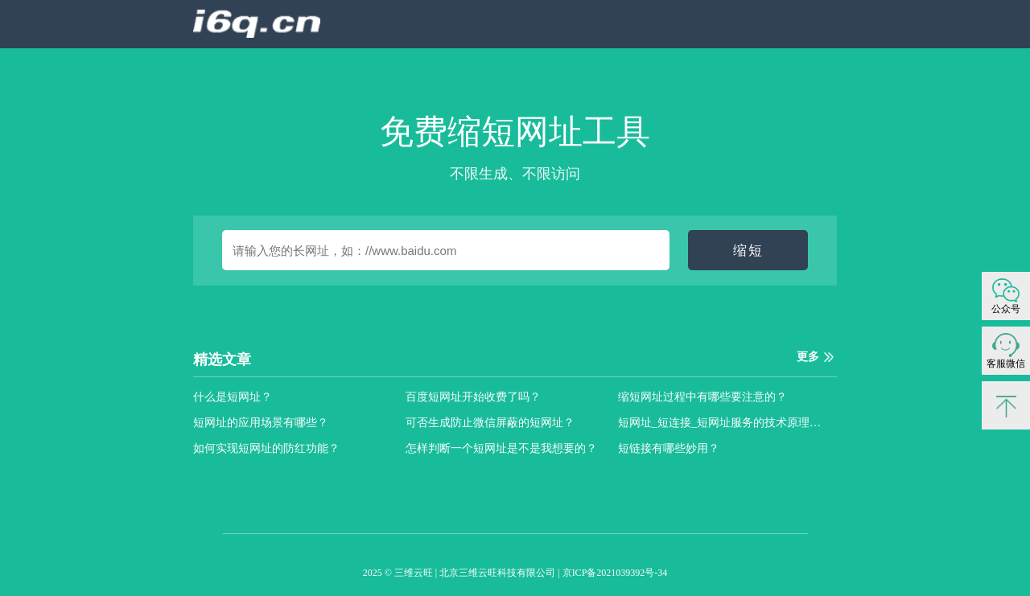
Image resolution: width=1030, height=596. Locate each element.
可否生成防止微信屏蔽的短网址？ (490, 423)
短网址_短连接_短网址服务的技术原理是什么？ (724, 423)
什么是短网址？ (232, 397)
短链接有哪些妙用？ (668, 448)
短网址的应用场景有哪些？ (260, 423)
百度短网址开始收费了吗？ (473, 397)
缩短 (748, 250)
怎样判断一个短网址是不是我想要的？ (501, 448)
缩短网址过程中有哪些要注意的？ (702, 397)
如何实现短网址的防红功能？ (266, 448)
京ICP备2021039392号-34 (615, 572)
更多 (808, 357)
